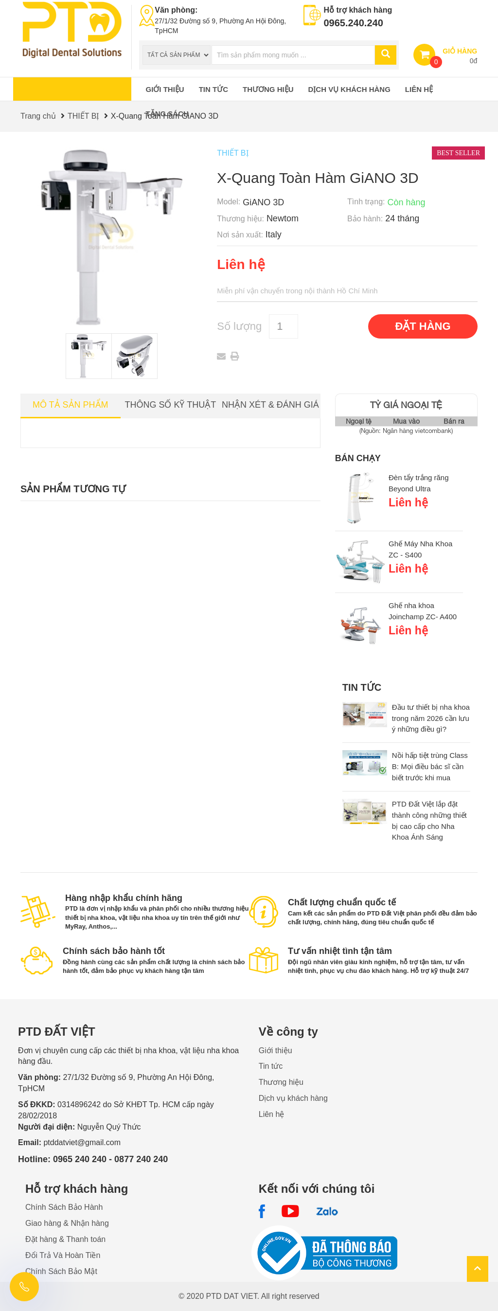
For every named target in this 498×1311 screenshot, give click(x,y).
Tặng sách (167, 113)
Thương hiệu (268, 89)
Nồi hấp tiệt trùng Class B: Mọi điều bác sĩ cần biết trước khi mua (430, 766)
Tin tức (213, 89)
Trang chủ (38, 116)
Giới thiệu (165, 89)
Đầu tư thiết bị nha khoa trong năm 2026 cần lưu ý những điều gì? (431, 718)
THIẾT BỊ (83, 116)
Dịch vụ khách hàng (349, 89)
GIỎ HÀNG (460, 51)
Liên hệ (419, 89)
